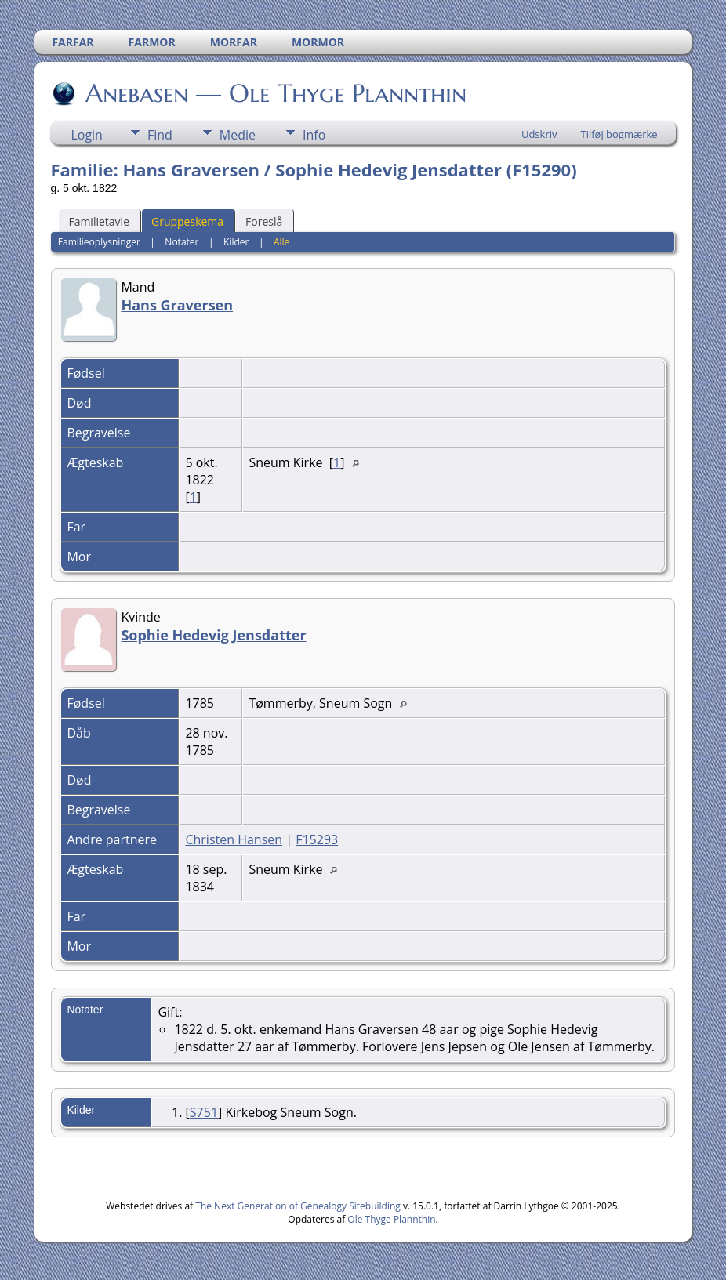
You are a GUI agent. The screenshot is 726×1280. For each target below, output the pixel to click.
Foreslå (263, 221)
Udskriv (539, 134)
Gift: (170, 1012)
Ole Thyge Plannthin (391, 1219)
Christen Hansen (233, 839)
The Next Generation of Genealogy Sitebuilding (298, 1206)
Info (314, 134)
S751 (204, 1112)
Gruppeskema (187, 221)
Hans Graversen (177, 305)
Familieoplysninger (99, 241)
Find (159, 134)
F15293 (317, 839)
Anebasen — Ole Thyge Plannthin (274, 93)
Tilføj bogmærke (618, 134)
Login (87, 134)
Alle (281, 241)
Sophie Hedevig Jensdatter (213, 634)
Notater (181, 241)
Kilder (236, 241)
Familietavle (98, 221)
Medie (238, 134)
